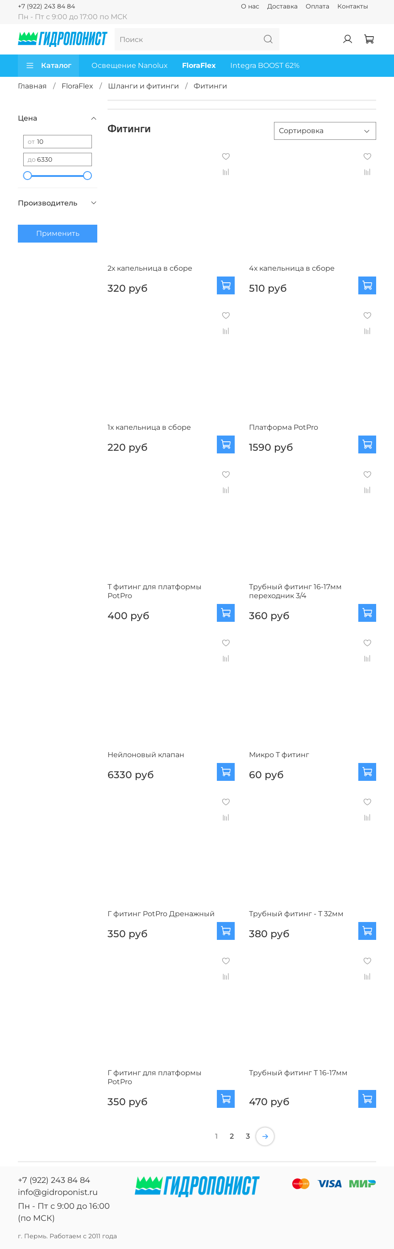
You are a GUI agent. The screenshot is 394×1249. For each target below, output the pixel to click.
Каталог (48, 65)
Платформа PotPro (283, 427)
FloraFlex (199, 65)
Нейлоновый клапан (146, 754)
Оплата (317, 6)
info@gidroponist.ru (58, 1192)
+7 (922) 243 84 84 (46, 6)
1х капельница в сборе (149, 427)
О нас (250, 6)
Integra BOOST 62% (264, 65)
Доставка (282, 6)
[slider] (27, 175)
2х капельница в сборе (150, 268)
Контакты (352, 6)
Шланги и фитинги (143, 86)
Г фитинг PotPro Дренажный (161, 914)
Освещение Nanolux (129, 65)
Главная (32, 86)
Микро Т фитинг (279, 754)
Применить (57, 233)
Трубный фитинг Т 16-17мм (298, 1073)
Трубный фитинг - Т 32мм (296, 914)
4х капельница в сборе (292, 268)
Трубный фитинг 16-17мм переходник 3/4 (295, 591)
